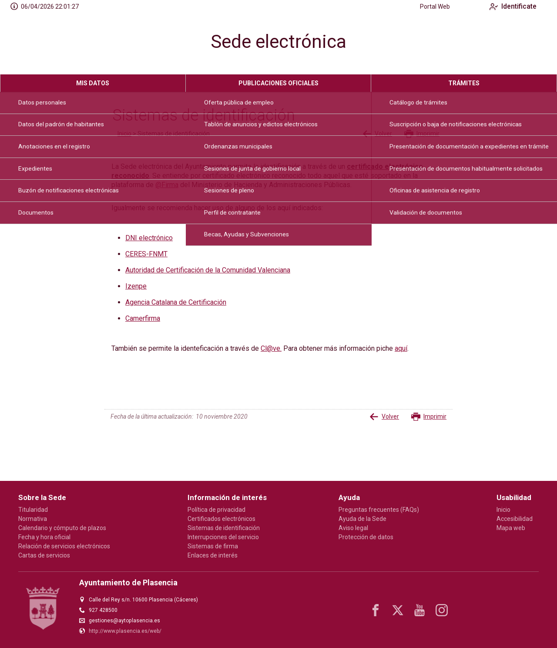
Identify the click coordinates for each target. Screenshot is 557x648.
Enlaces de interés (213, 555)
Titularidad (33, 509)
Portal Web (428, 6)
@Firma (166, 185)
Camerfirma (142, 318)
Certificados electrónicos (221, 518)
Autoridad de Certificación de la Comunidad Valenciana (207, 270)
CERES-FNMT (146, 254)
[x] (398, 610)
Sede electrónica (278, 41)
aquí (401, 348)
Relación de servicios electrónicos (64, 546)
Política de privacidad (216, 509)
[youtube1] (419, 610)
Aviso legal (353, 527)
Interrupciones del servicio (223, 537)
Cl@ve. (271, 348)
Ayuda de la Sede (362, 518)
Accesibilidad (515, 518)
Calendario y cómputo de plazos (62, 527)
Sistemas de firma (213, 546)
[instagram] (442, 610)
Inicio (124, 133)
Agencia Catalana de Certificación (175, 302)
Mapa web (511, 527)
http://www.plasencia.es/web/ (125, 631)
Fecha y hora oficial (44, 537)
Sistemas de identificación (224, 527)
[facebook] (375, 610)
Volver (377, 133)
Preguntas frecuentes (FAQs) (379, 509)
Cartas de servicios (44, 555)
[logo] (58, 44)
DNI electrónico (149, 238)
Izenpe (136, 286)
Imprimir (422, 133)
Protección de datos (366, 537)
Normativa (32, 518)
